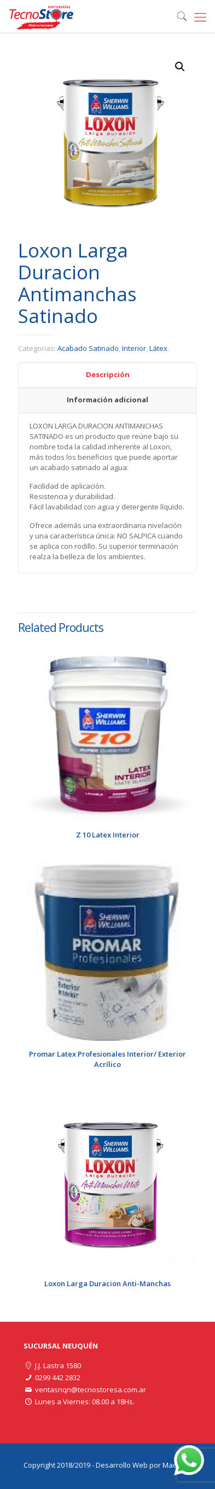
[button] (180, 67)
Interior (134, 348)
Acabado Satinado (88, 348)
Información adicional (107, 400)
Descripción (108, 374)
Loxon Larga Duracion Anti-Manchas (107, 1283)
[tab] (107, 375)
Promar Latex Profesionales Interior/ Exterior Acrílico (107, 1059)
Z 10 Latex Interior (108, 835)
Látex (158, 348)
